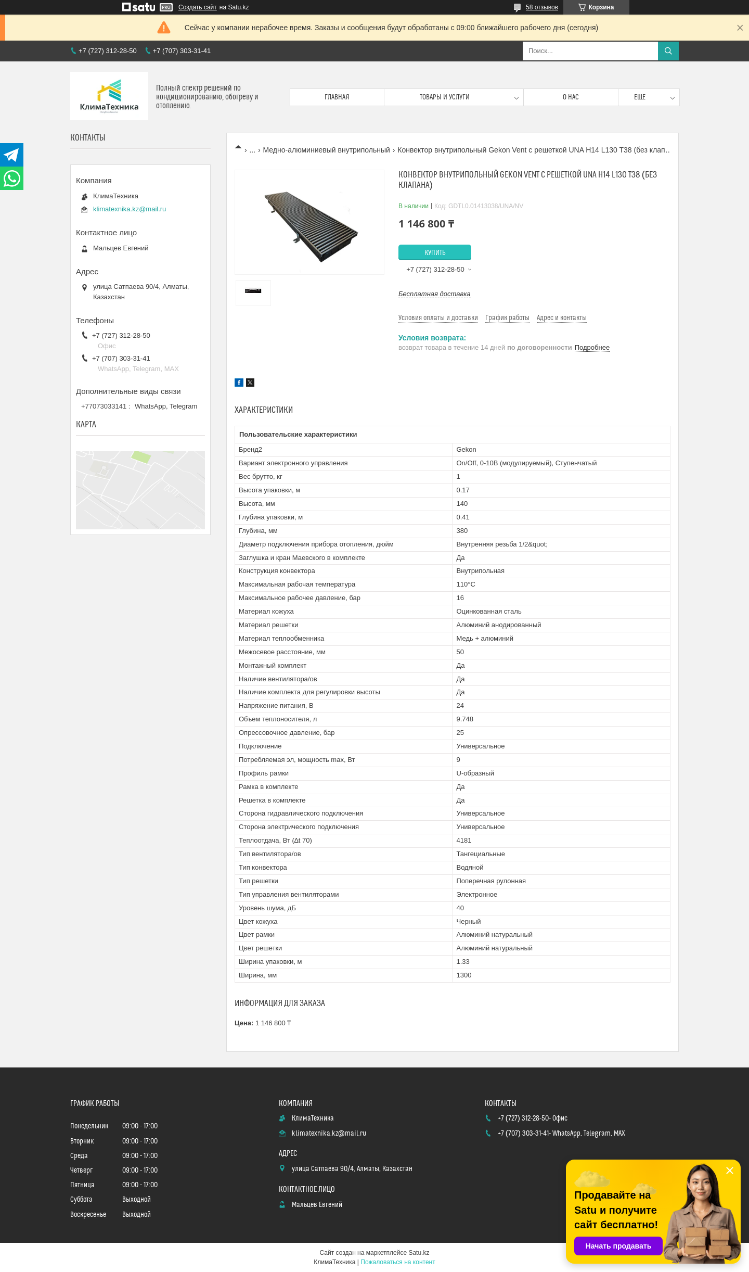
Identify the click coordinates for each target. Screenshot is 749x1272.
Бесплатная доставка (434, 294)
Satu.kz (418, 1252)
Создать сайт (197, 7)
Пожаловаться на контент (397, 1262)
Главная (337, 97)
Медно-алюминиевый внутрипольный (326, 150)
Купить (435, 253)
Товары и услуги (445, 97)
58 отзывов (542, 7)
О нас (571, 97)
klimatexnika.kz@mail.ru (129, 209)
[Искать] (668, 51)
